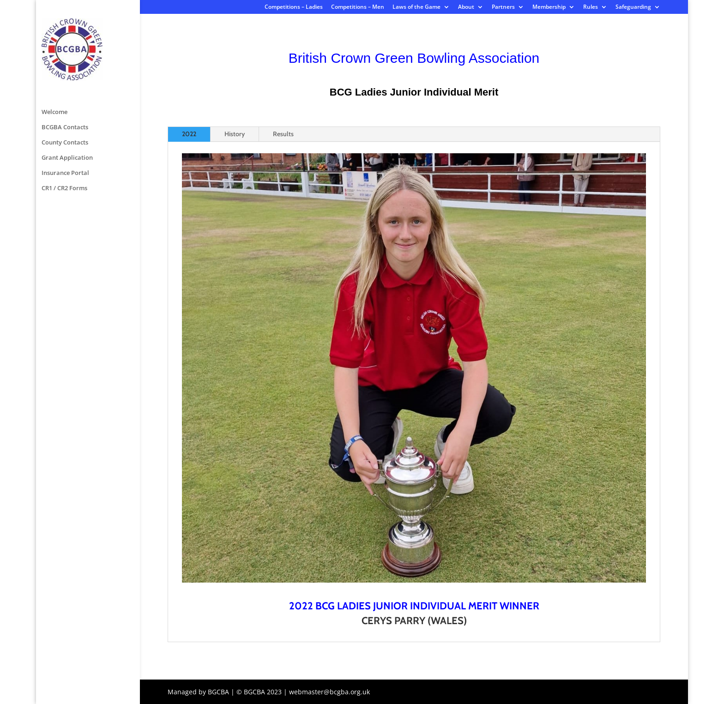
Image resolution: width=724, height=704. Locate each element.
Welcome (54, 37)
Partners (503, 7)
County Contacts (65, 68)
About (466, 7)
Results (283, 134)
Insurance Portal (65, 98)
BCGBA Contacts (65, 52)
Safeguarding (633, 7)
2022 (189, 134)
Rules (590, 7)
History (234, 134)
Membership (549, 7)
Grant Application (67, 83)
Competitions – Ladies (294, 7)
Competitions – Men (357, 7)
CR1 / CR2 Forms (64, 113)
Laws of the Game (416, 7)
